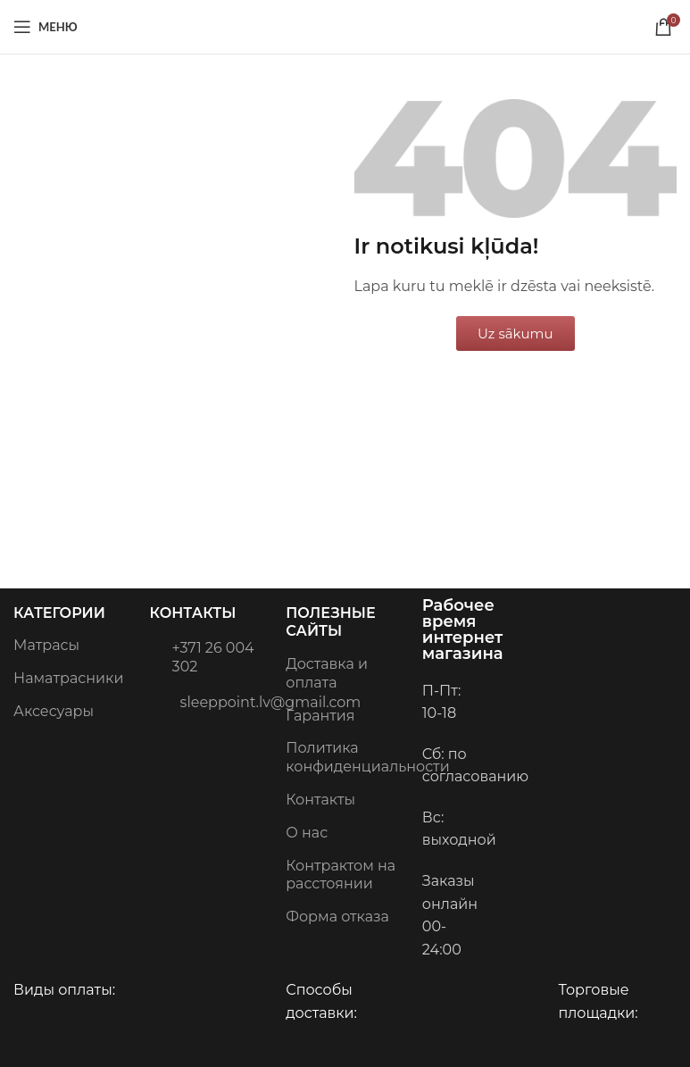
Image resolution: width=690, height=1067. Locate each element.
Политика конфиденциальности (345, 757)
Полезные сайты (330, 622)
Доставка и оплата (327, 673)
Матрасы (46, 645)
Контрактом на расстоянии (340, 875)
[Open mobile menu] (45, 27)
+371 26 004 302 (202, 656)
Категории (59, 612)
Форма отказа (337, 916)
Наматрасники (68, 678)
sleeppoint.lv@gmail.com (209, 701)
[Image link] (572, 650)
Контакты (193, 612)
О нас (307, 832)
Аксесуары (53, 711)
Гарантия (320, 715)
